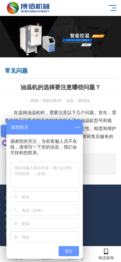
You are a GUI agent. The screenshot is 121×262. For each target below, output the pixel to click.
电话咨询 (106, 254)
